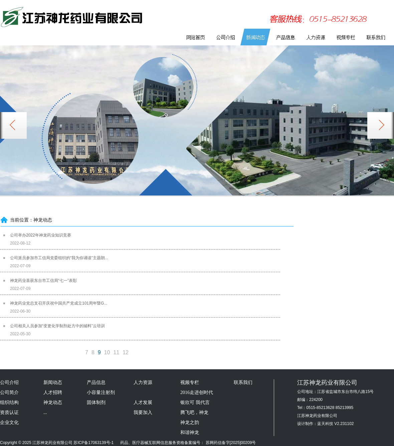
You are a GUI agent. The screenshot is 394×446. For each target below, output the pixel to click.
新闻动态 (52, 382)
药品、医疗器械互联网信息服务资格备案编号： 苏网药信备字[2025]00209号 (185, 442)
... (45, 412)
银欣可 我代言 (195, 402)
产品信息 (96, 382)
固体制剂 (96, 402)
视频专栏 (189, 382)
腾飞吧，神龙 (194, 412)
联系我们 (243, 382)
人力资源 (143, 382)
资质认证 (9, 412)
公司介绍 (9, 382)
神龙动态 (52, 402)
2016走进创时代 (196, 392)
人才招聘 (52, 392)
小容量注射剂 (101, 392)
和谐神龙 (189, 432)
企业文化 (9, 422)
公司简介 (9, 392)
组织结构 (9, 402)
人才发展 (143, 402)
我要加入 (143, 412)
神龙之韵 (189, 422)
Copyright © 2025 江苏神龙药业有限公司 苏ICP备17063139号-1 (57, 442)
